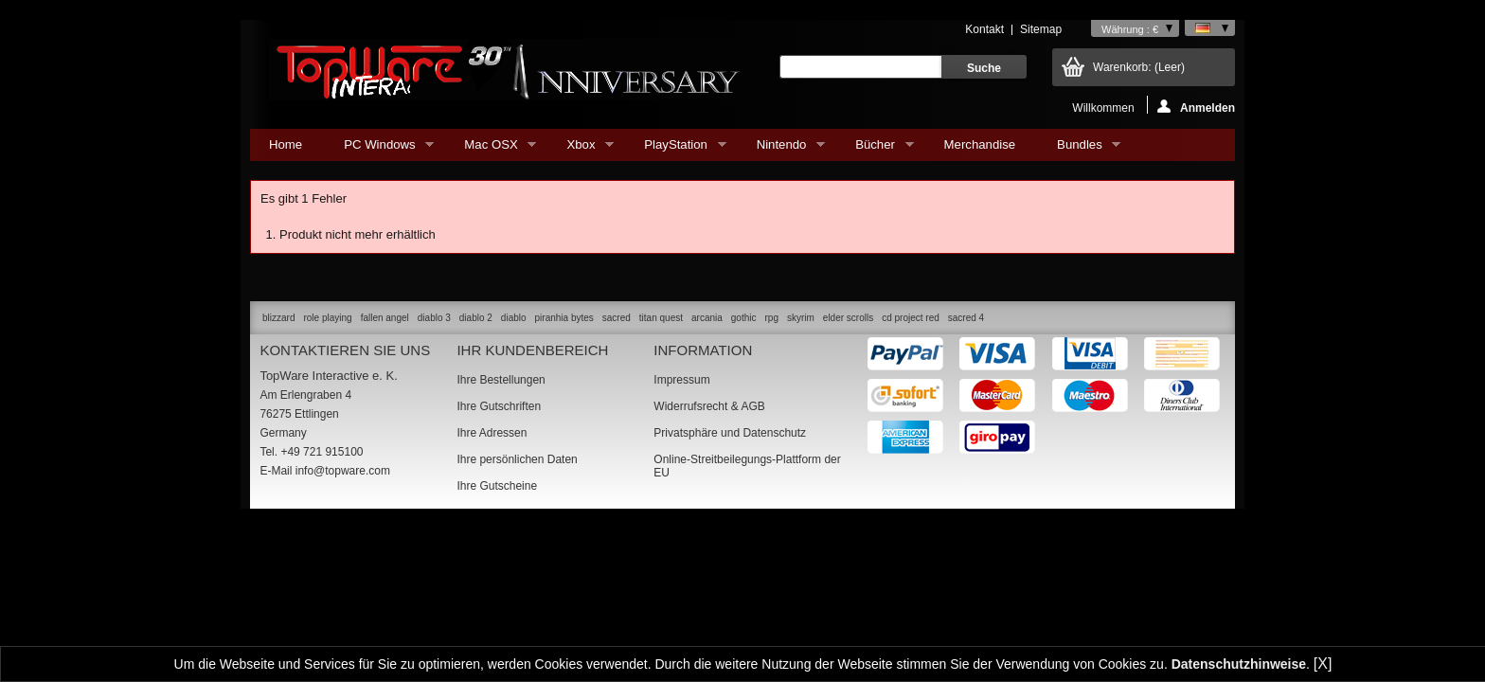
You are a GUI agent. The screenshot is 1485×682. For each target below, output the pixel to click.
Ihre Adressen (491, 433)
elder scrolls (848, 318)
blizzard (278, 318)
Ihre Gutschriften (498, 406)
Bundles (1079, 149)
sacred (616, 318)
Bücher (874, 149)
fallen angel (385, 318)
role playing (327, 318)
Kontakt (984, 29)
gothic (744, 318)
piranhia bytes (564, 318)
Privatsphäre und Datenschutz (729, 433)
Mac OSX (490, 149)
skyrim (800, 318)
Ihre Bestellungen (500, 379)
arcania (707, 318)
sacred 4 (966, 318)
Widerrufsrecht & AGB (708, 406)
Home (285, 144)
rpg (771, 318)
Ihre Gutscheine (496, 486)
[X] (1323, 663)
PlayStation (675, 149)
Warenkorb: (1139, 67)
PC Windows (379, 149)
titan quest (661, 318)
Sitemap (1041, 29)
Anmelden (1196, 106)
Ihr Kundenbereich (532, 350)
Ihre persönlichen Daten (516, 459)
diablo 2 (475, 318)
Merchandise (980, 144)
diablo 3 (434, 318)
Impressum (681, 379)
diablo (514, 318)
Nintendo (781, 149)
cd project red (910, 318)
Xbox (580, 149)
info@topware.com (342, 470)
